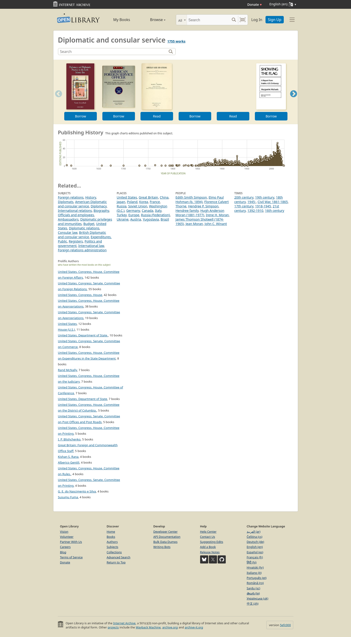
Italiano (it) (254, 573)
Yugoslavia (151, 219)
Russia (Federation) (155, 215)
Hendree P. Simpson (203, 206)
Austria (135, 219)
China (164, 197)
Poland (132, 202)
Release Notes (210, 552)
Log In (256, 19)
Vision (64, 531)
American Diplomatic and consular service (82, 204)
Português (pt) (257, 578)
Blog (63, 552)
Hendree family (187, 210)
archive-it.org (194, 627)
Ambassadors (68, 219)
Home (111, 531)
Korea (143, 202)
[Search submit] (234, 20)
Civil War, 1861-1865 (273, 202)
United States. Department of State (82, 399)
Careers (65, 547)
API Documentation (166, 537)
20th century (243, 197)
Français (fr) (255, 557)
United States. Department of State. (83, 335)
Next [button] (293, 99)
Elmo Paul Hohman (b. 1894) (200, 199)
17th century (243, 206)
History (90, 197)
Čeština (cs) (254, 537)
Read (156, 116)
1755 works (176, 41)
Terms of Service (71, 557)
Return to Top (116, 562)
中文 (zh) (253, 603)
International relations (75, 210)
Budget (89, 224)
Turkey (122, 215)
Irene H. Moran (217, 215)
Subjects (112, 547)
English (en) (255, 547)
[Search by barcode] (242, 20)
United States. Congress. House (80, 295)
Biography (101, 210)
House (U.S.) (66, 329)
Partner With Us (71, 542)
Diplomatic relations (84, 228)
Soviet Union (137, 206)
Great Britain (148, 197)
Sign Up (274, 19)
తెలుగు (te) (253, 593)
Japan (121, 202)
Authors (112, 542)
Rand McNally (67, 370)
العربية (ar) (253, 531)
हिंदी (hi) (251, 562)
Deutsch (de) (255, 542)
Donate (254, 4)
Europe (133, 215)
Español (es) (255, 552)
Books (111, 537)
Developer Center (165, 531)
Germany (133, 210)
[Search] (208, 19)
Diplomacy (99, 206)
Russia (121, 206)
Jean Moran (194, 224)
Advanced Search (119, 557)
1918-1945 (263, 206)
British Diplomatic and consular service (82, 234)
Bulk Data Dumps (165, 542)
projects (113, 627)
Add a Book (208, 547)
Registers (76, 241)
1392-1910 (255, 210)
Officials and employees (76, 215)
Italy (158, 210)
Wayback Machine (148, 627)
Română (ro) (255, 583)
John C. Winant (216, 224)
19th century (264, 197)
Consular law (67, 232)
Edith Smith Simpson (191, 197)
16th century (274, 210)
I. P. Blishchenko (69, 439)
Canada (147, 210)
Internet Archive (124, 623)
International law (91, 245)
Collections (114, 552)
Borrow (80, 116)
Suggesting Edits (211, 542)
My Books (121, 19)
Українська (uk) (257, 598)
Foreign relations (71, 197)
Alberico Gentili (68, 462)
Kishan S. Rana (68, 457)
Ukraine (122, 219)
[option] (80, 92)
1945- (251, 202)
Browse (152, 19)
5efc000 (285, 625)
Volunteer (67, 537)
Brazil (165, 219)
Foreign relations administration (82, 250)
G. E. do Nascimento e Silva (77, 491)
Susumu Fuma (68, 497)
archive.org (170, 627)
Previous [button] (57, 99)
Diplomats (65, 202)
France (155, 202)
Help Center (208, 531)
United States (127, 197)
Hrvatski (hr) (255, 567)
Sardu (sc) (253, 588)
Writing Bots (162, 547)
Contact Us (207, 537)
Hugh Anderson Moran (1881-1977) (200, 212)
